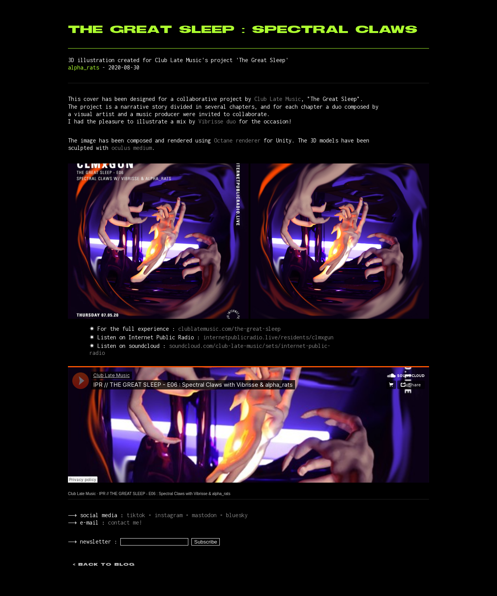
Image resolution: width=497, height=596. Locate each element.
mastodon (202, 515)
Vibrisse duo (217, 121)
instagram (167, 515)
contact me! (123, 522)
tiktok (134, 515)
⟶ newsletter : (93, 542)
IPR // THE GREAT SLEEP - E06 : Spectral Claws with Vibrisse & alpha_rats (164, 494)
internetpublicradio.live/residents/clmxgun (268, 337)
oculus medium (131, 147)
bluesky (235, 515)
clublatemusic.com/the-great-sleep (229, 328)
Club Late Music (277, 99)
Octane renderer (237, 140)
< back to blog (103, 565)
